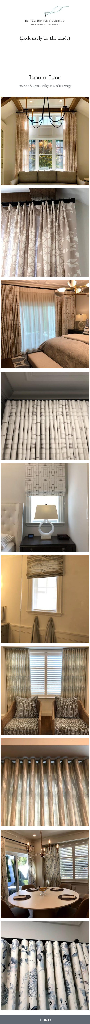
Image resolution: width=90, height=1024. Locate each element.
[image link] (45, 17)
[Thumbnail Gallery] (45, 141)
